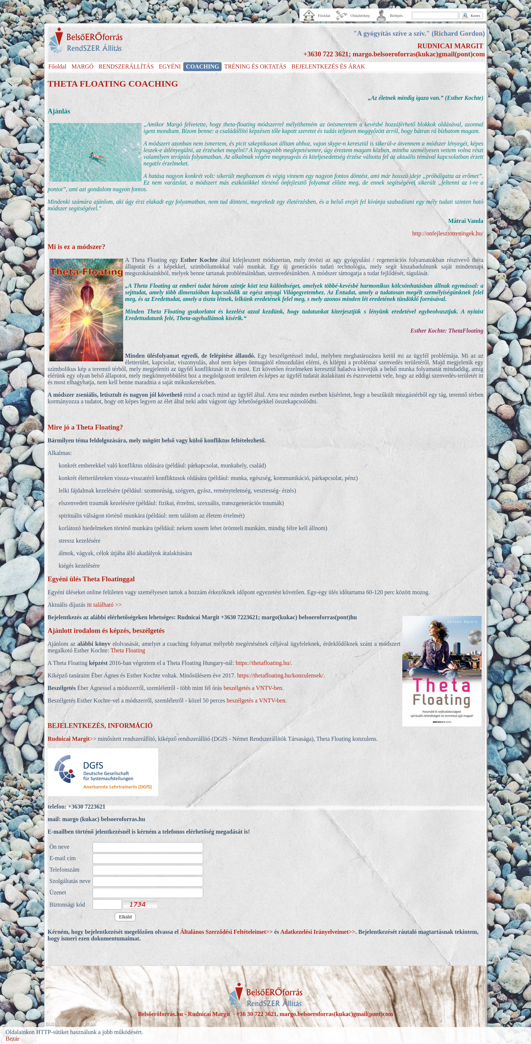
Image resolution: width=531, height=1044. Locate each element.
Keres (475, 15)
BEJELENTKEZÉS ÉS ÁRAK (328, 66)
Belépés (396, 15)
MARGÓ (83, 66)
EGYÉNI (170, 66)
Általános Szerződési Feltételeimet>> (226, 932)
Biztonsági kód (67, 904)
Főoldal (324, 15)
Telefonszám (64, 869)
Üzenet (57, 892)
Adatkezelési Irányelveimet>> (317, 932)
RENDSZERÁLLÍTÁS (125, 66)
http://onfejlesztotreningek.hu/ (447, 233)
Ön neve (59, 847)
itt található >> (104, 605)
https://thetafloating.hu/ (263, 663)
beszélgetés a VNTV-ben (252, 688)
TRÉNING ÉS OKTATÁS (255, 66)
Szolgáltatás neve (70, 881)
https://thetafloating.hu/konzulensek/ (280, 675)
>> (72, 739)
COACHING (202, 66)
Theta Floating (128, 650)
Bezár (12, 1039)
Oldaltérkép (360, 15)
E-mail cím (62, 858)
